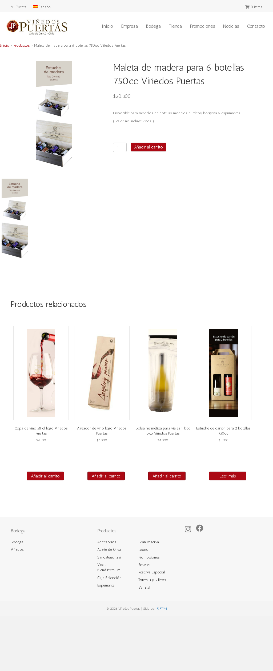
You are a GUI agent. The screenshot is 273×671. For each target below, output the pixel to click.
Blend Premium (108, 624)
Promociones (202, 26)
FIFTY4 (162, 663)
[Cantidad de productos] (120, 147)
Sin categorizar (109, 611)
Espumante (105, 639)
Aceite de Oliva (109, 604)
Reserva (144, 619)
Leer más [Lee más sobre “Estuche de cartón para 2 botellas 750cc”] (228, 530)
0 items (256, 7)
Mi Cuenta (18, 7)
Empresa (129, 26)
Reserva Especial (151, 626)
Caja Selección (109, 632)
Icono (143, 604)
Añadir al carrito (148, 147)
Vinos (101, 619)
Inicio (107, 26)
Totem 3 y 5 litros (152, 634)
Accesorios (106, 596)
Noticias (231, 26)
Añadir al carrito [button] (45, 530)
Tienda (175, 26)
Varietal (144, 642)
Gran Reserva (148, 596)
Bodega (153, 26)
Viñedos (17, 604)
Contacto (256, 26)
